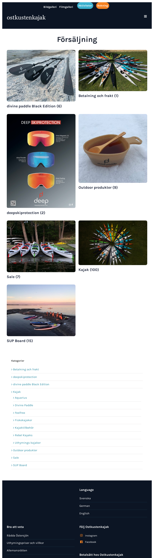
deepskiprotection (25, 377)
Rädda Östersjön (18, 535)
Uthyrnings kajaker (28, 442)
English (84, 513)
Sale (16, 457)
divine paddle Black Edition (31, 384)
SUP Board (20, 465)
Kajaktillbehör (24, 427)
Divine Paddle (24, 405)
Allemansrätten (17, 550)
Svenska (85, 498)
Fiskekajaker (23, 420)
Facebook (90, 541)
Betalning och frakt (26, 369)
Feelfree (20, 412)
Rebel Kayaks (23, 435)
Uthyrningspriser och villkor (25, 543)
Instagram (91, 535)
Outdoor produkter (25, 450)
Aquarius (21, 397)
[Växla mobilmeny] (145, 16)
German (84, 506)
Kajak (17, 392)
